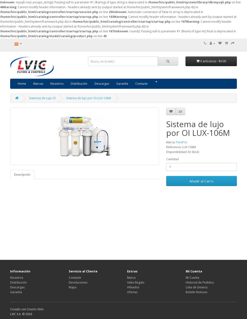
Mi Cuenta (192, 278)
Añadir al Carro (201, 181)
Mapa (72, 287)
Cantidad (172, 159)
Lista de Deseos (196, 287)
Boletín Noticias (196, 292)
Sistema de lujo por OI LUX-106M (88, 98)
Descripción (22, 175)
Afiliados (133, 287)
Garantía (122, 84)
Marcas (38, 84)
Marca (131, 278)
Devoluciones (78, 282)
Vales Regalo (135, 282)
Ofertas (132, 292)
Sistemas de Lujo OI (42, 98)
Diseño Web (35, 309)
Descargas (102, 84)
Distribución (79, 84)
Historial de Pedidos (200, 282)
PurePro (181, 142)
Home (22, 84)
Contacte (141, 84)
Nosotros (56, 84)
